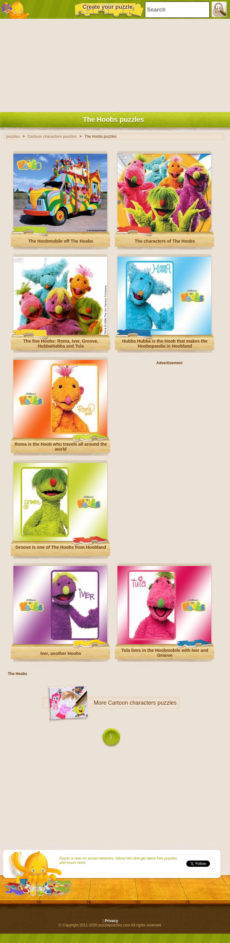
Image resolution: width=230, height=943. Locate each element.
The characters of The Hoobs (165, 241)
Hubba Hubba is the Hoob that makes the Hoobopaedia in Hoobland (165, 344)
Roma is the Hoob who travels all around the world (61, 447)
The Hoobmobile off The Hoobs (60, 241)
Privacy (111, 921)
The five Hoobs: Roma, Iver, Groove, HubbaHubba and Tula (60, 344)
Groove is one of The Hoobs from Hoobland (60, 547)
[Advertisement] (113, 64)
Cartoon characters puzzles (142, 703)
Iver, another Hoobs (60, 653)
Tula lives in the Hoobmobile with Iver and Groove (164, 653)
